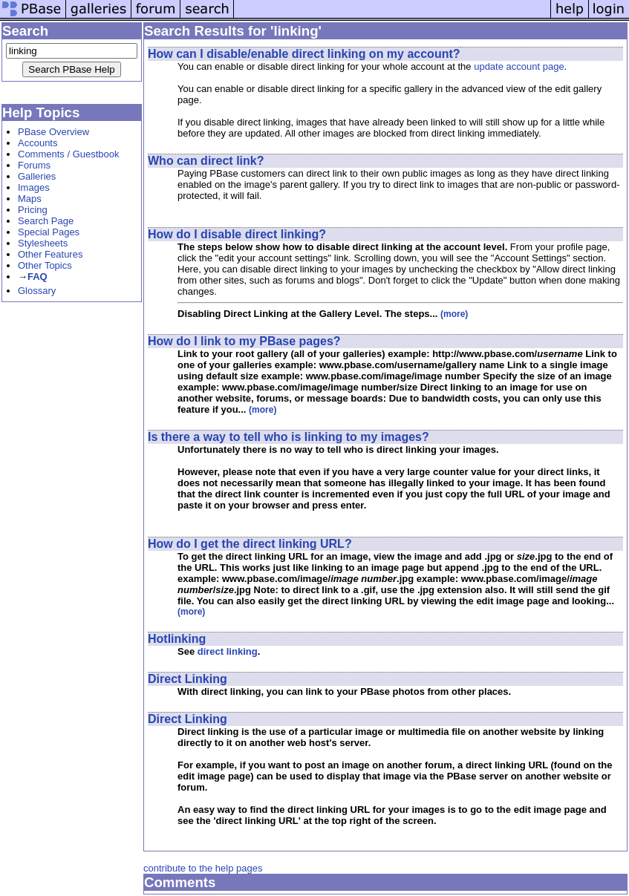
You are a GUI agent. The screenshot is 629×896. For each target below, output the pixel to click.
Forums (34, 165)
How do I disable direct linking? (237, 234)
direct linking (228, 651)
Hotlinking (177, 638)
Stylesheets (43, 243)
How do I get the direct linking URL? (250, 543)
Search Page (46, 220)
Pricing (33, 209)
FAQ (37, 276)
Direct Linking (187, 679)
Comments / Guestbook (69, 154)
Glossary (37, 290)
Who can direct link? (206, 160)
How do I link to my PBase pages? (244, 341)
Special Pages (48, 232)
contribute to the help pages (202, 868)
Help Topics (40, 112)
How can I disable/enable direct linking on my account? (304, 54)
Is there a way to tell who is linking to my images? (288, 437)
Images (34, 187)
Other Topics (45, 265)
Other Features (50, 254)
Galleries (37, 176)
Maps (30, 198)
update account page (519, 66)
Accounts (37, 142)
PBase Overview (53, 131)
